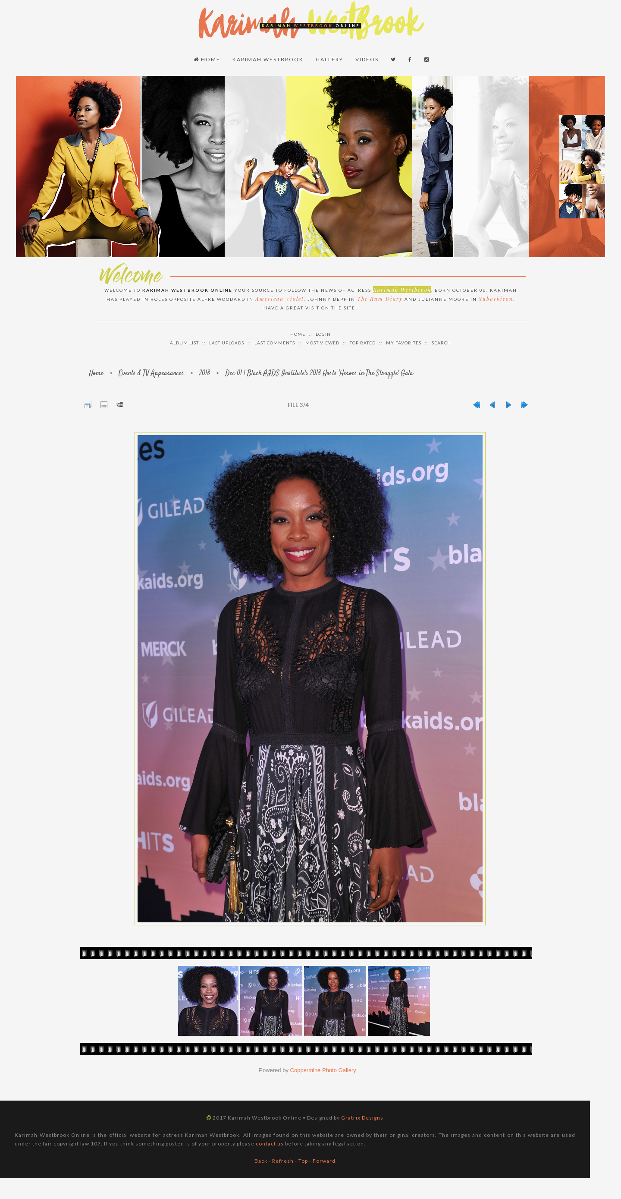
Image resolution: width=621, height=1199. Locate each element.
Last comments (274, 342)
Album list (184, 342)
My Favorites (403, 342)
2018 (204, 374)
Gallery (329, 59)
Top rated (363, 342)
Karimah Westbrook (268, 59)
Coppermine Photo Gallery (323, 1070)
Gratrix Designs (362, 1117)
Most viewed (322, 342)
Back (260, 1161)
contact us (270, 1143)
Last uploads (226, 342)
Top (303, 1161)
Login (323, 334)
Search (441, 342)
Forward (324, 1161)
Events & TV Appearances (151, 374)
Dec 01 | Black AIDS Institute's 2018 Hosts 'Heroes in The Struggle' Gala (319, 374)
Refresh (283, 1161)
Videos (367, 59)
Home (207, 59)
